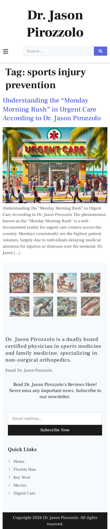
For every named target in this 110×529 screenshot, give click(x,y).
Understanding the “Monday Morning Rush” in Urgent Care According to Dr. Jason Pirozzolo (52, 109)
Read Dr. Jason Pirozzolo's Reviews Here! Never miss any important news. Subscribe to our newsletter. (55, 390)
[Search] (100, 51)
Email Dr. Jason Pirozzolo (28, 370)
